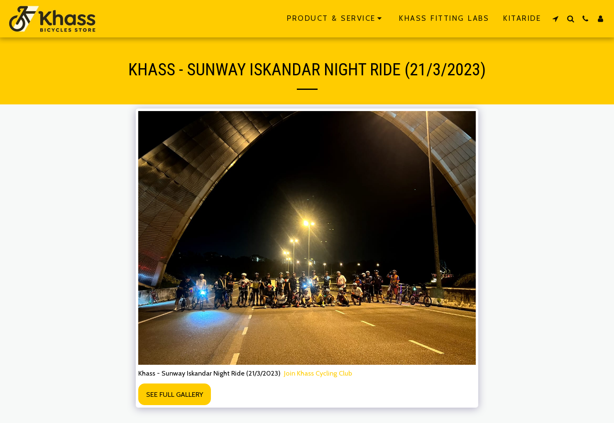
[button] (555, 18)
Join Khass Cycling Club (318, 373)
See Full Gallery (174, 394)
